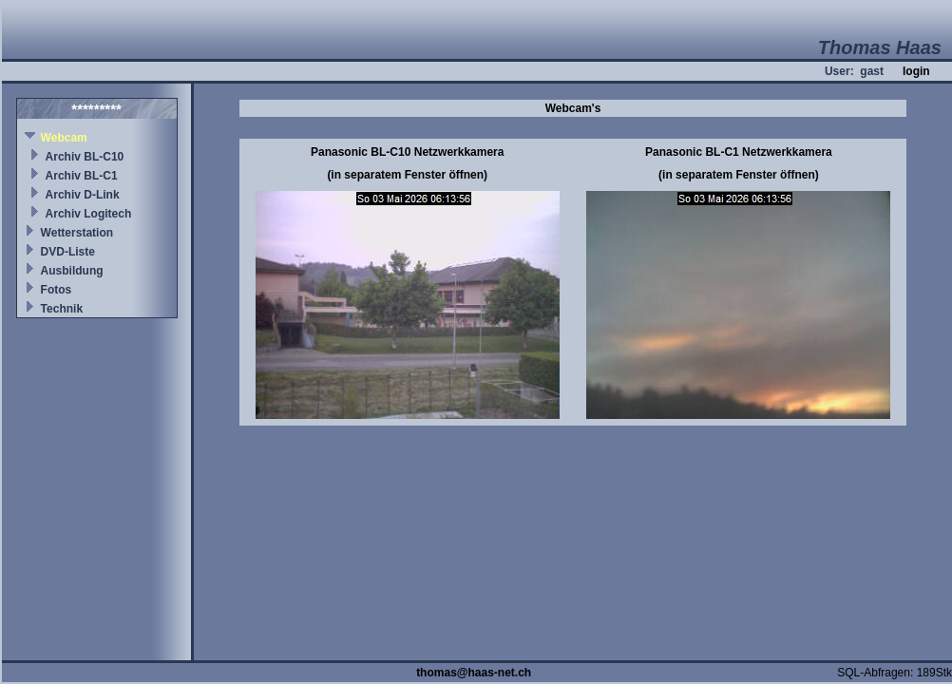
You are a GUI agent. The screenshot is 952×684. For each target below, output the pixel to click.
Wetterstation (77, 232)
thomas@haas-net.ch (473, 672)
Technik (62, 308)
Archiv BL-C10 (85, 156)
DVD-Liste (68, 251)
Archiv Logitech (89, 213)
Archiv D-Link (83, 194)
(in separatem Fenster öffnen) (407, 174)
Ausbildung (72, 270)
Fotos (56, 289)
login (916, 71)
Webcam (64, 137)
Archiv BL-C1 (82, 175)
